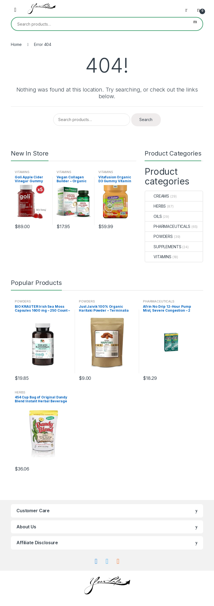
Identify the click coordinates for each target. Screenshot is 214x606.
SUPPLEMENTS (163, 246)
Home (16, 44)
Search (195, 24)
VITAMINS (22, 172)
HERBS (155, 206)
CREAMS (157, 196)
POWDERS (159, 236)
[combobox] (99, 24)
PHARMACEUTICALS (167, 226)
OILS (153, 216)
